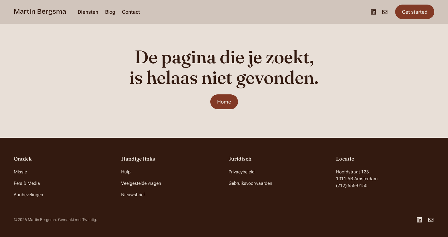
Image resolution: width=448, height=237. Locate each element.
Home (224, 102)
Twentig (89, 219)
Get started (414, 12)
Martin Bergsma (40, 11)
